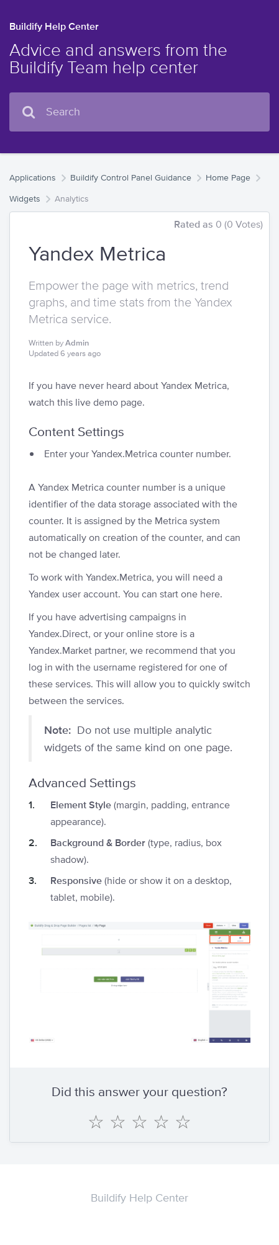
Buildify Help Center (54, 26)
